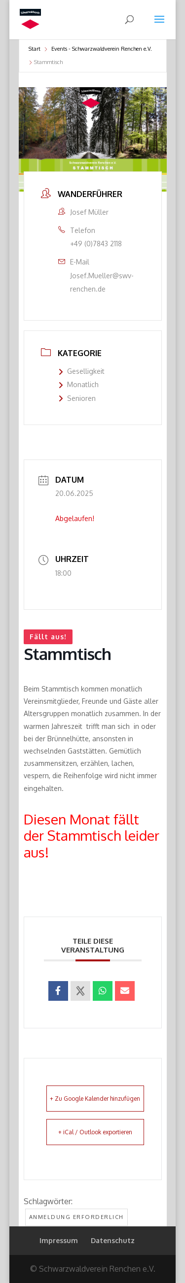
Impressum (58, 1240)
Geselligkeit (81, 371)
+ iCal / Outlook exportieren (95, 1132)
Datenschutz (113, 1240)
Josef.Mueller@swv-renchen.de (102, 282)
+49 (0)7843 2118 (96, 243)
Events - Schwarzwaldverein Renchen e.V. (101, 48)
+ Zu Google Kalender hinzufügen (95, 1098)
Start (34, 48)
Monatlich (78, 384)
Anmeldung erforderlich (76, 1217)
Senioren (77, 398)
